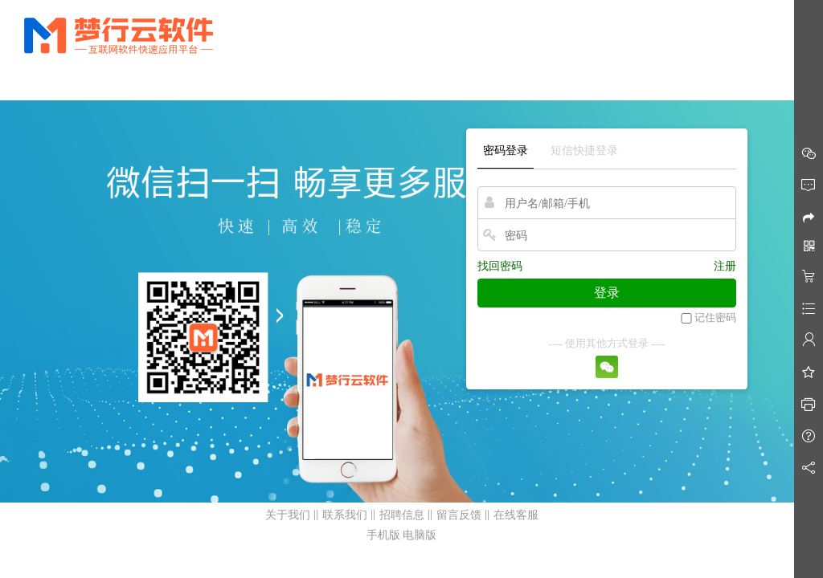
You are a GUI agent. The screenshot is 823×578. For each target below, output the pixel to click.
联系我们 (344, 515)
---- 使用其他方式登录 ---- (607, 343)
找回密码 (499, 266)
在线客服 (515, 515)
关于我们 (287, 515)
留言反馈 (458, 515)
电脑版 (419, 535)
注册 (725, 266)
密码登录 (505, 150)
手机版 (383, 535)
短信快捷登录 (584, 150)
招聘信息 (401, 515)
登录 (607, 292)
